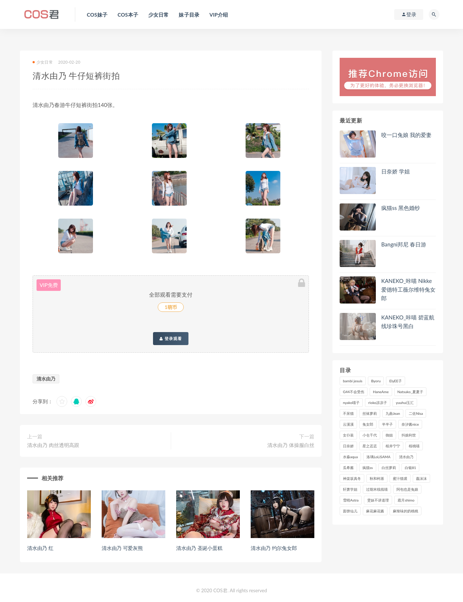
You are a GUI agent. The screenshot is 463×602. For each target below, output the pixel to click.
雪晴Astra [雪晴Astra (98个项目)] (350, 500)
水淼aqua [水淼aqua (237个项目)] (350, 457)
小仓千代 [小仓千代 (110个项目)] (369, 435)
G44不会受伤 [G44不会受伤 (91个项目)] (353, 392)
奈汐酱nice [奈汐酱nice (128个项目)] (410, 424)
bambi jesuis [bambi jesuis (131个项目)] (352, 381)
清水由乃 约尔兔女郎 (274, 548)
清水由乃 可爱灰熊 (122, 548)
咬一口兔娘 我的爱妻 (406, 135)
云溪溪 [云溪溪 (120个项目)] (348, 424)
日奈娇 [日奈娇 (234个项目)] (348, 446)
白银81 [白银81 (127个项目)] (410, 467)
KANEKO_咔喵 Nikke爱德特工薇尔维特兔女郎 (408, 289)
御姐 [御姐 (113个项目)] (389, 435)
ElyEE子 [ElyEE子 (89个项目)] (395, 381)
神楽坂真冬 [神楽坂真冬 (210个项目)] (352, 478)
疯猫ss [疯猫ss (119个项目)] (367, 467)
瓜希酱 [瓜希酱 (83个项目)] (348, 467)
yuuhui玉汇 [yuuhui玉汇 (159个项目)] (405, 402)
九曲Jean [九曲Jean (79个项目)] (393, 413)
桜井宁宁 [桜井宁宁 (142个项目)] (393, 446)
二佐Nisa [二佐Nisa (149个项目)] (416, 413)
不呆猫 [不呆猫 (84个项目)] (348, 413)
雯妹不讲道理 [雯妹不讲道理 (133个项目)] (378, 500)
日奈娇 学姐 (395, 171)
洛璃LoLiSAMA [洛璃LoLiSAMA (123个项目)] (378, 457)
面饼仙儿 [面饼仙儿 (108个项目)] (350, 511)
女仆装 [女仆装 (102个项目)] (348, 435)
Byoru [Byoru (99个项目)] (376, 381)
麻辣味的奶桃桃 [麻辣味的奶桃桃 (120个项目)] (405, 511)
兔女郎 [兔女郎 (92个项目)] (367, 424)
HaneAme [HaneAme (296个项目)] (381, 392)
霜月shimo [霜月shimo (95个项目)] (406, 500)
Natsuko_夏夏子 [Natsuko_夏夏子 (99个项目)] (410, 392)
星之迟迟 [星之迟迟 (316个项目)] (369, 446)
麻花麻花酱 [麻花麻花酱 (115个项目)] (375, 511)
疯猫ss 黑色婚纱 (400, 208)
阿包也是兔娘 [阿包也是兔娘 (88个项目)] (407, 489)
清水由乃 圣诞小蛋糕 (199, 548)
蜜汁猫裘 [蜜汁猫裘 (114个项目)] (400, 478)
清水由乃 (46, 379)
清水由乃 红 (40, 548)
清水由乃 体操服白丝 (290, 445)
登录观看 (171, 338)
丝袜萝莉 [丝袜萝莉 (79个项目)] (369, 413)
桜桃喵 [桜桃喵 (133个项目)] (414, 446)
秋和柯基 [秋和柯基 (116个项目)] (377, 478)
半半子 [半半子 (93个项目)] (387, 424)
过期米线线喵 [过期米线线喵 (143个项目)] (377, 489)
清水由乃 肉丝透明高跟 (53, 445)
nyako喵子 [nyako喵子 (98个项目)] (351, 402)
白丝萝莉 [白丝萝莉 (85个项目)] (389, 467)
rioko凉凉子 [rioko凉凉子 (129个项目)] (377, 402)
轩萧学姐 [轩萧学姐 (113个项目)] (350, 489)
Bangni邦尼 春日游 (403, 244)
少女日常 (43, 62)
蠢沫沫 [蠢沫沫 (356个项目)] (421, 478)
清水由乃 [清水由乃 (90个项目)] (406, 457)
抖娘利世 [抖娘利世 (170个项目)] (409, 435)
